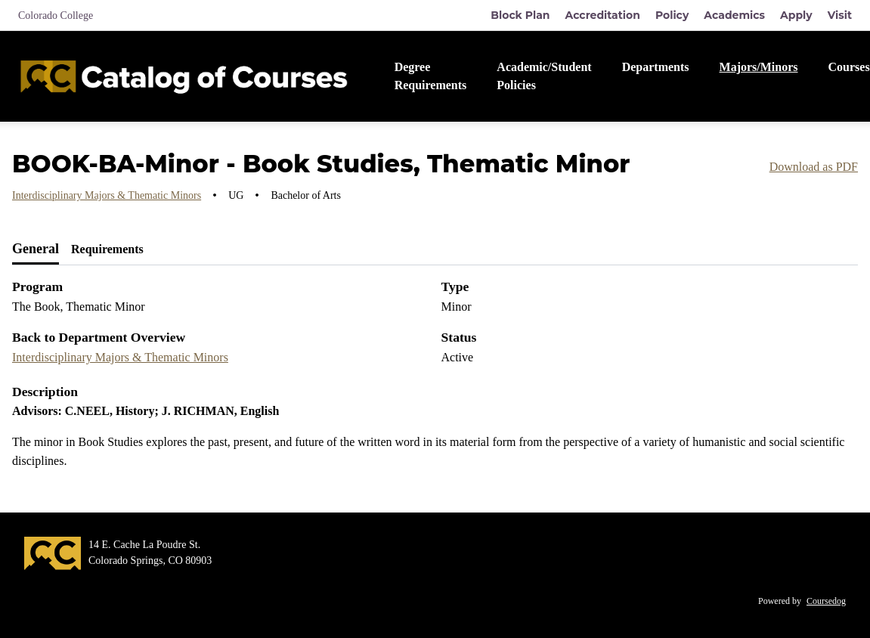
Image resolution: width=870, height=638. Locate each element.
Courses (849, 66)
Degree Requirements (431, 75)
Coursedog (826, 601)
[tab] (35, 249)
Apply (796, 15)
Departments (655, 66)
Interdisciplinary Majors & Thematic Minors (106, 195)
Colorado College (55, 15)
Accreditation (602, 15)
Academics (734, 15)
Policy (672, 15)
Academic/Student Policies (544, 75)
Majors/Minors (759, 66)
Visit (840, 15)
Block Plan (520, 15)
